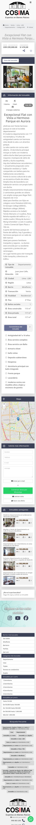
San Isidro (6, 638)
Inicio (6, 25)
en (18, 739)
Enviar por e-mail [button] (18, 481)
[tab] (10, 60)
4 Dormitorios (7, 690)
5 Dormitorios (7, 694)
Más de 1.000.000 (9, 715)
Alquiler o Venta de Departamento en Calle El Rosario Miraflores (16, 530)
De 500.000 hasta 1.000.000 (12, 711)
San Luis (6, 652)
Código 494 (21, 27)
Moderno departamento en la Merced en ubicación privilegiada (17, 516)
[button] (5, 74)
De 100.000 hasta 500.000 (12, 708)
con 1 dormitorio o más (17, 767)
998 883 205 (16, 820)
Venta (13, 25)
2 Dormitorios (7, 684)
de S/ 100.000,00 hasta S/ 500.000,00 (18, 777)
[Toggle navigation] (30, 2)
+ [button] (4, 404)
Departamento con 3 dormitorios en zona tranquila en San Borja (17, 544)
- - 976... (17, 772)
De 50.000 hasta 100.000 (11, 705)
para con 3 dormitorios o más (17, 759)
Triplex (5, 666)
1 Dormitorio (7, 680)
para (9, 735)
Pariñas (5, 649)
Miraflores (6, 642)
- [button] (4, 407)
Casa (4, 663)
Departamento (10, 27)
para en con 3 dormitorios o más (16, 728)
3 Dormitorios (7, 687)
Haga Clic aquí (8, 595)
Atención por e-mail (18, 817)
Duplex (5, 673)
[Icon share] (9, 618)
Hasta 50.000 (7, 701)
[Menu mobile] (17, 10)
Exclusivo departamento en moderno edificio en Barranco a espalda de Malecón (18, 559)
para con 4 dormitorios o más (17, 742)
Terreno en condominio (11, 670)
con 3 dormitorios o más (17, 791)
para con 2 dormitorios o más (17, 745)
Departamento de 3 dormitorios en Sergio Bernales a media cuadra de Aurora (17, 573)
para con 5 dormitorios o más (17, 752)
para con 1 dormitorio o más (18, 780)
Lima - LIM (20, 25)
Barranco (6, 645)
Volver (30, 27)
